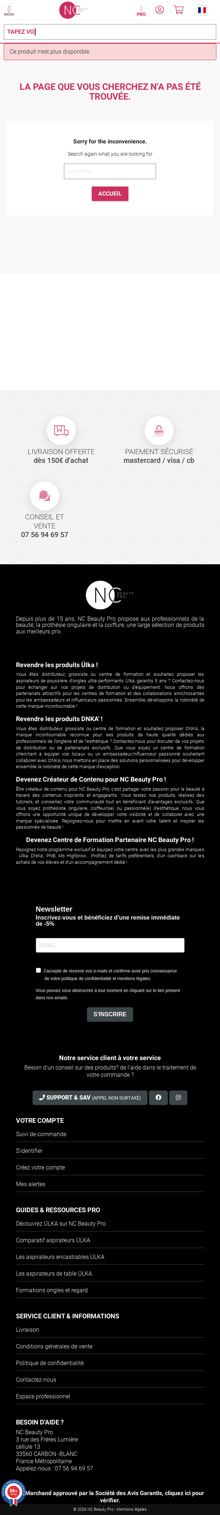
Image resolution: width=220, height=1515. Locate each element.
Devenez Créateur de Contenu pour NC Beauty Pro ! (91, 779)
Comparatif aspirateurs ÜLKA (53, 1240)
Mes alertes (30, 1184)
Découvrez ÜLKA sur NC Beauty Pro (61, 1223)
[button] (202, 10)
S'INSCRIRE (110, 1014)
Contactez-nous (36, 1379)
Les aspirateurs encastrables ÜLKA (60, 1257)
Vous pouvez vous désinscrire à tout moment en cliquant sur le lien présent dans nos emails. (108, 994)
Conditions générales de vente (54, 1346)
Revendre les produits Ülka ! (57, 665)
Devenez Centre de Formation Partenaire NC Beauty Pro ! (110, 840)
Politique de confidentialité (50, 1363)
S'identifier (29, 1150)
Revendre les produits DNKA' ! (59, 719)
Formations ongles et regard (52, 1290)
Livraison (27, 1329)
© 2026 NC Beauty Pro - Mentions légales (110, 1509)
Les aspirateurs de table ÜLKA (54, 1273)
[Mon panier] (178, 11)
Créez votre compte (40, 1167)
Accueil (110, 193)
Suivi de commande (41, 1134)
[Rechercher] (110, 171)
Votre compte (40, 1120)
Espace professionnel (43, 1396)
